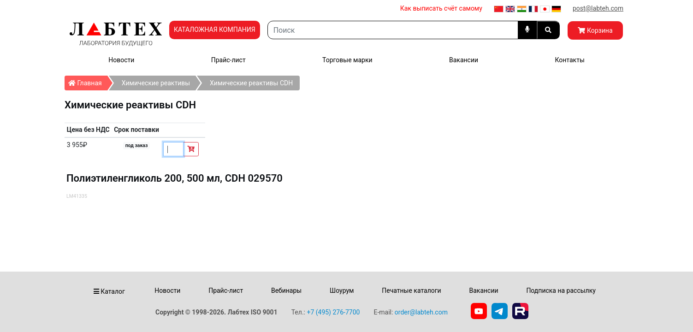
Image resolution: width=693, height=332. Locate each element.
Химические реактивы (156, 83)
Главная (87, 81)
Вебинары (286, 290)
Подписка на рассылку (561, 290)
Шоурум (342, 290)
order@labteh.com (421, 312)
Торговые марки (347, 60)
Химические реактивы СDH (251, 83)
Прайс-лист (228, 60)
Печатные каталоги (411, 290)
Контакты (569, 60)
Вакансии (463, 60)
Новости (121, 60)
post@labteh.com (598, 8)
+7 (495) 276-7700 (333, 312)
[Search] (392, 30)
